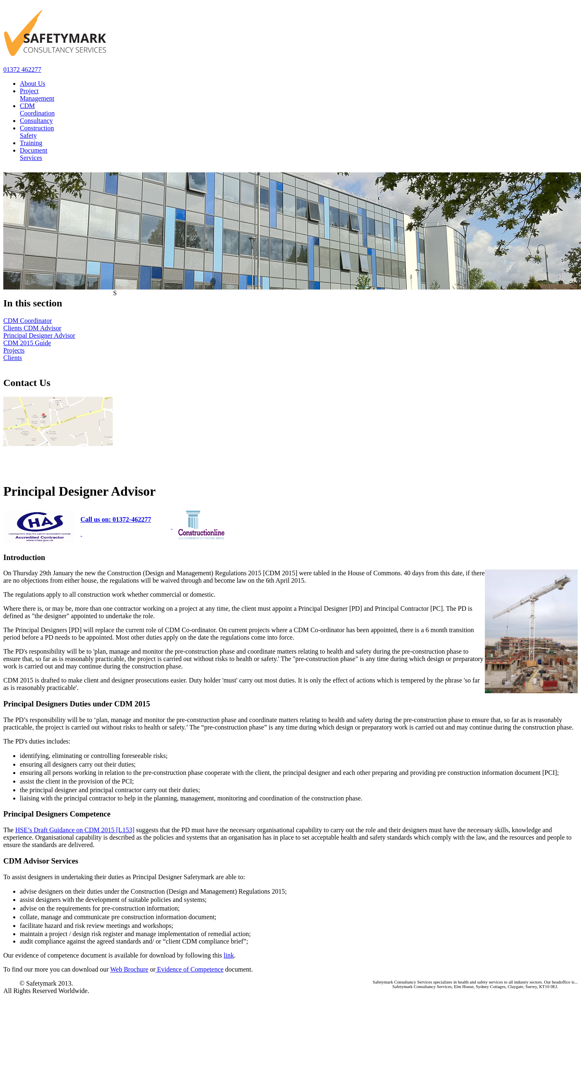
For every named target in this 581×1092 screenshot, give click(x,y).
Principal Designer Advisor (39, 335)
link (229, 955)
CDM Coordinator (27, 320)
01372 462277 (22, 69)
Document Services (33, 154)
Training (31, 142)
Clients (12, 357)
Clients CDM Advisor (32, 328)
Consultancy (36, 120)
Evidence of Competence (190, 969)
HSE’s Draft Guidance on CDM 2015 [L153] (75, 829)
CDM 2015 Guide (27, 342)
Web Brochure (129, 969)
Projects (14, 350)
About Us (32, 83)
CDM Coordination (37, 109)
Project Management (37, 94)
